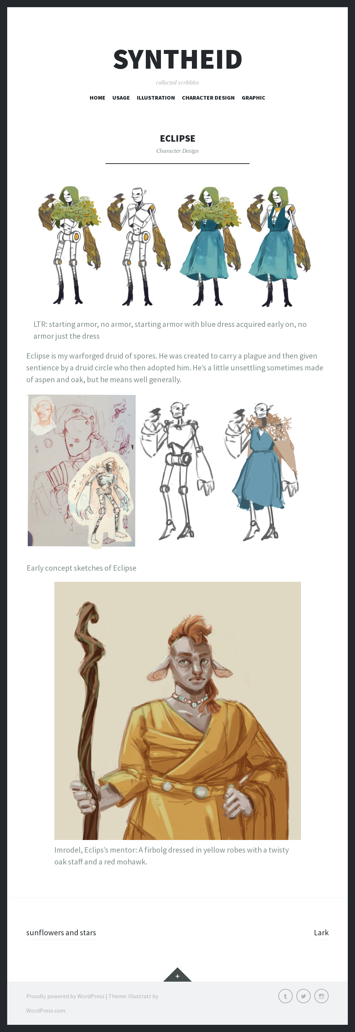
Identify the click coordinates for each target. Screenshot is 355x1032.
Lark (321, 932)
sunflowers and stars (61, 932)
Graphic (253, 97)
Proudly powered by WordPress (65, 996)
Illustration (156, 97)
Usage (121, 97)
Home (97, 97)
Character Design (208, 97)
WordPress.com (45, 1010)
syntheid (178, 58)
